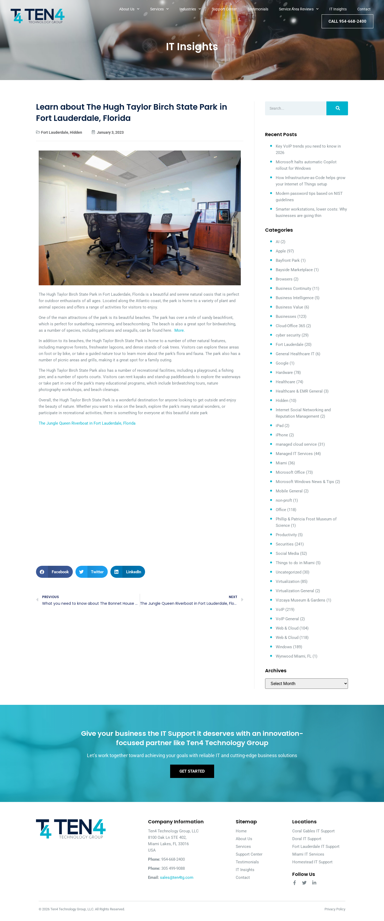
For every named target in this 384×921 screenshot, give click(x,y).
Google (282, 363)
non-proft (284, 500)
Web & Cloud (287, 628)
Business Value (289, 307)
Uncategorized (288, 572)
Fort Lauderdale (54, 132)
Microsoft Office (290, 472)
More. (179, 330)
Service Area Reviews (299, 9)
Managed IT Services (294, 453)
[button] (54, 572)
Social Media (287, 553)
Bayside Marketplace (294, 269)
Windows (284, 647)
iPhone (282, 435)
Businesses (286, 316)
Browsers (284, 279)
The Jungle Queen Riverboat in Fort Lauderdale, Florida (87, 423)
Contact (364, 9)
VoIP (280, 609)
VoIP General (287, 618)
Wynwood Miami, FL (293, 656)
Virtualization (287, 581)
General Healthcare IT (295, 353)
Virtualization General (295, 590)
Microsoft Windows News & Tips (305, 481)
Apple (281, 251)
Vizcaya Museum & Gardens (300, 600)
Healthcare (285, 382)
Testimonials (257, 9)
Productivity (286, 534)
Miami (281, 463)
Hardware (284, 372)
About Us (129, 9)
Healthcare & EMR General (299, 391)
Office (281, 509)
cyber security (288, 335)
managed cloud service (296, 444)
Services (159, 9)
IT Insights (338, 9)
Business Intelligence (295, 297)
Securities (285, 544)
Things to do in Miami (295, 562)
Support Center (224, 9)
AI (277, 241)
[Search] (337, 108)
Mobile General (289, 491)
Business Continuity (293, 288)
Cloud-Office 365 (290, 325)
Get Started (192, 774)
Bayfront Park (288, 260)
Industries (190, 9)
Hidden (76, 132)
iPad (279, 425)
